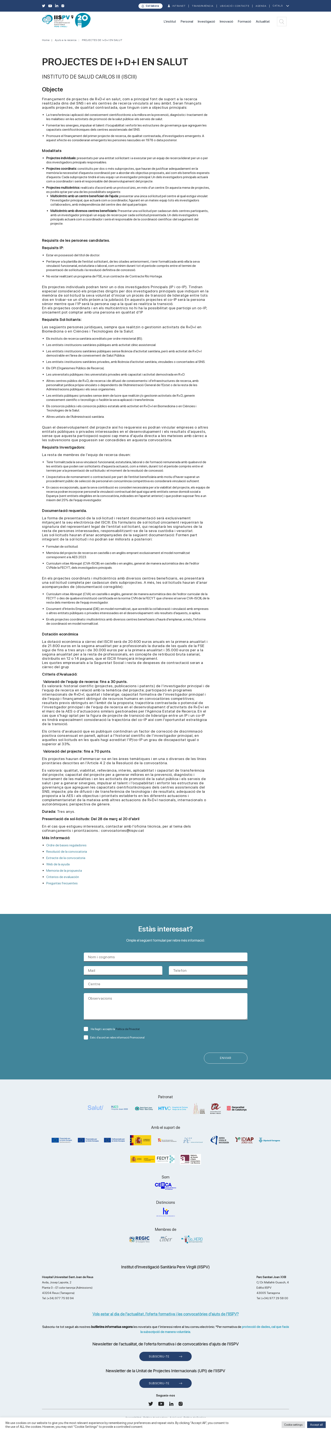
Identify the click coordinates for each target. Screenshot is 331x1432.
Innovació (226, 21)
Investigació (206, 21)
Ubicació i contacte (235, 6)
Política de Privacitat (128, 1029)
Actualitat (263, 21)
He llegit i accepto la (112, 1029)
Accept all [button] (316, 1424)
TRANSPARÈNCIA (203, 6)
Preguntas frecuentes (62, 883)
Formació (244, 21)
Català (278, 5)
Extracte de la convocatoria (66, 858)
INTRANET (179, 6)
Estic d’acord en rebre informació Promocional (114, 1038)
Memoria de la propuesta (64, 871)
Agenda (261, 6)
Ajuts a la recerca (66, 40)
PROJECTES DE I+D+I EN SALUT (102, 40)
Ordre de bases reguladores (66, 845)
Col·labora (152, 5)
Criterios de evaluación (62, 877)
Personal (187, 21)
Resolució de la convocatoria (67, 852)
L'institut (170, 21)
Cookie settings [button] (293, 1424)
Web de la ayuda (58, 864)
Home (46, 40)
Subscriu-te (159, 1356)
